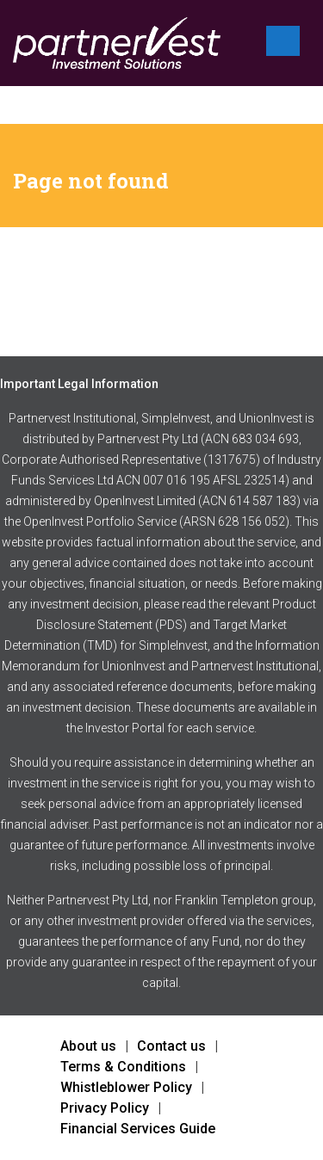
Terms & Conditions (123, 1066)
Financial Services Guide (137, 1128)
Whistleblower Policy (126, 1087)
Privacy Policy (104, 1108)
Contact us (171, 1046)
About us (88, 1046)
